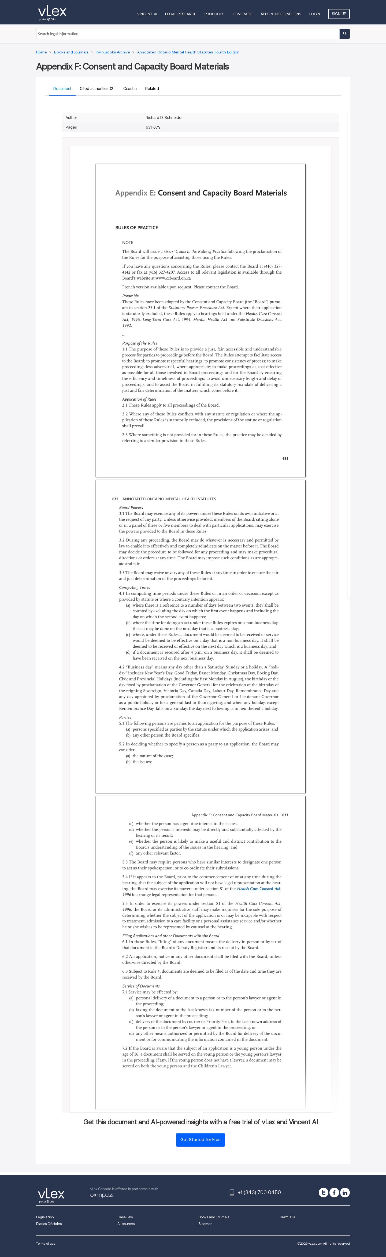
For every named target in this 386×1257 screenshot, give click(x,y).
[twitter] (323, 1192)
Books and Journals (214, 1217)
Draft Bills (287, 1217)
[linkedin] (345, 1192)
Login (314, 14)
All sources (126, 1224)
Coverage (243, 14)
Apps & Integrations (281, 14)
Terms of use (45, 1243)
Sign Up (339, 14)
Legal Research (180, 14)
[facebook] (334, 1192)
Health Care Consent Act (258, 889)
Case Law (125, 1217)
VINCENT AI (147, 14)
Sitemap (205, 1224)
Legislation (45, 1217)
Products (215, 14)
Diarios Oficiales (49, 1224)
